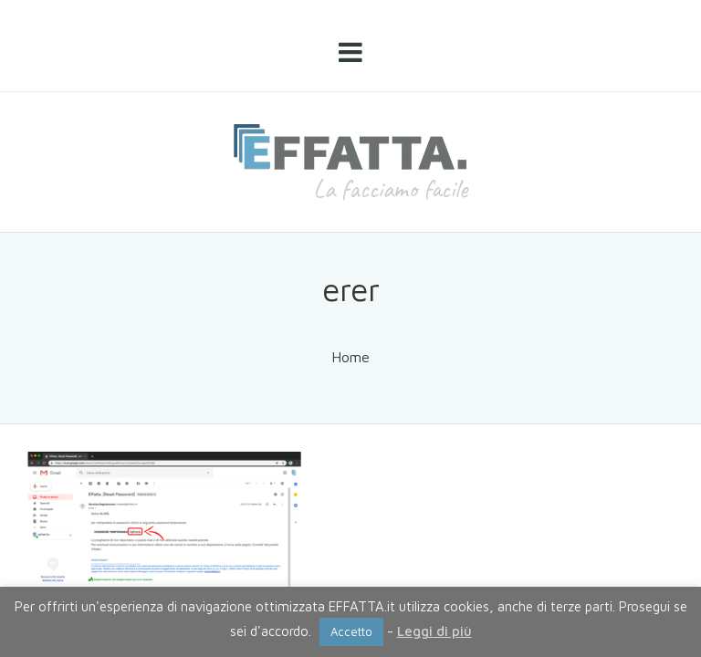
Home (350, 357)
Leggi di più (434, 631)
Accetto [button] (351, 631)
